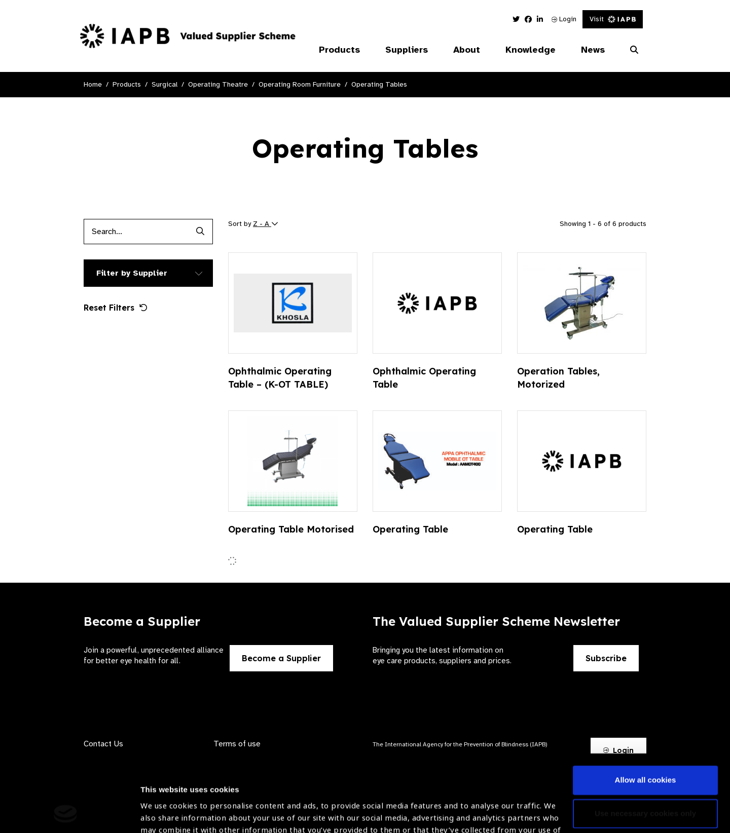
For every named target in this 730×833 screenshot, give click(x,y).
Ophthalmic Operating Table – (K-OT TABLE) (280, 377)
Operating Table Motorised (291, 529)
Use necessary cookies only (645, 741)
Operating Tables (379, 84)
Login (564, 19)
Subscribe (606, 658)
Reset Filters (116, 307)
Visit (613, 19)
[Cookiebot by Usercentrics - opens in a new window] (65, 813)
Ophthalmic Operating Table (424, 377)
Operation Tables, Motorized (558, 377)
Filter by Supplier (131, 273)
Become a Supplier (281, 658)
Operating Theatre (218, 84)
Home (93, 84)
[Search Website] (634, 50)
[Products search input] (136, 231)
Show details (164, 803)
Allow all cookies (645, 708)
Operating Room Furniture (300, 84)
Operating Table (410, 529)
